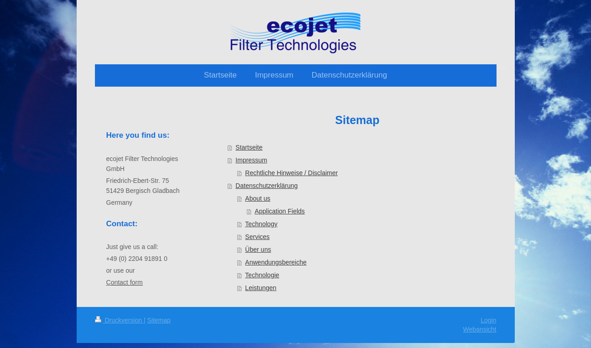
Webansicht (480, 329)
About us (257, 198)
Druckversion (119, 320)
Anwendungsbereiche (276, 262)
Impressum (251, 160)
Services (257, 236)
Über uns (258, 249)
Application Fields (280, 211)
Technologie (262, 275)
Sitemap (159, 320)
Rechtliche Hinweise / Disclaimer (291, 173)
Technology (261, 224)
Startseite (248, 147)
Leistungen (261, 287)
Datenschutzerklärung (266, 185)
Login (488, 320)
